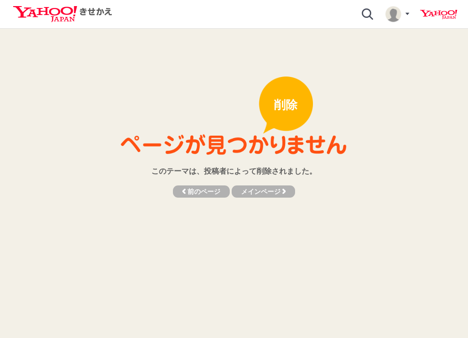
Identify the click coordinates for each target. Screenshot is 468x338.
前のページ (201, 191)
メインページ (263, 191)
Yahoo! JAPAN (438, 14)
